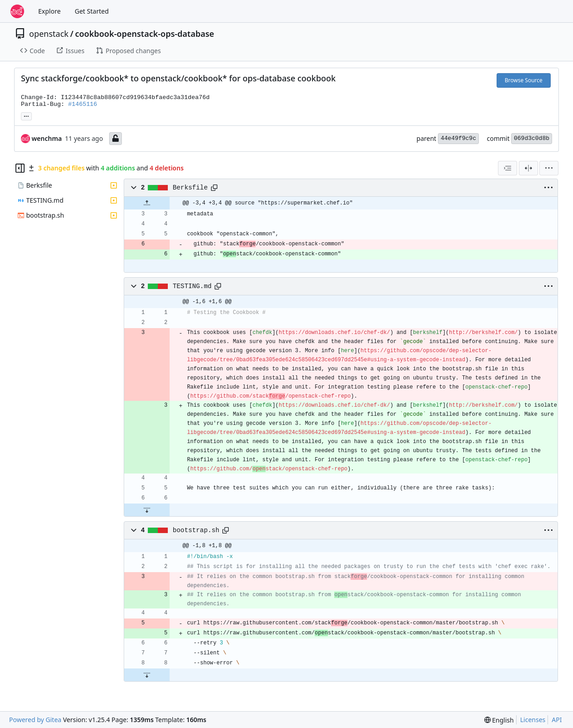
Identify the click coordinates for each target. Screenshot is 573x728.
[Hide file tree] (20, 168)
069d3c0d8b (531, 138)
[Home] (17, 11)
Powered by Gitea (35, 719)
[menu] (548, 168)
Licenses (533, 719)
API (557, 719)
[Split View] (528, 168)
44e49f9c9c (458, 138)
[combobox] (507, 168)
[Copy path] (214, 187)
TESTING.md (192, 286)
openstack (49, 33)
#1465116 (82, 104)
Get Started (92, 11)
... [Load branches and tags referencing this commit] (26, 115)
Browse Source (524, 80)
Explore (49, 11)
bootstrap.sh (196, 530)
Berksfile (190, 187)
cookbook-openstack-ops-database (144, 33)
